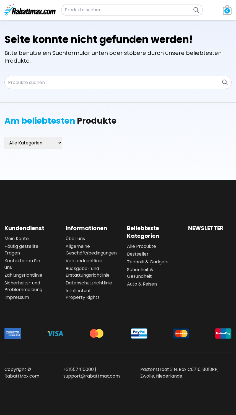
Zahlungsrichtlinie (23, 275)
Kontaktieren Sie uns (22, 264)
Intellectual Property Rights (83, 294)
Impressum (16, 297)
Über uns (75, 238)
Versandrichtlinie (84, 261)
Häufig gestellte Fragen (21, 249)
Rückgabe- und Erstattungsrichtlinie (87, 271)
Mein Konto (16, 238)
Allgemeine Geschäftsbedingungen (87, 249)
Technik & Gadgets (147, 262)
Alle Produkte (141, 246)
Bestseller (138, 254)
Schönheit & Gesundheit (140, 272)
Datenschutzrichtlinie (87, 283)
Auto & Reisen (142, 284)
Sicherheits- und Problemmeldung (23, 286)
